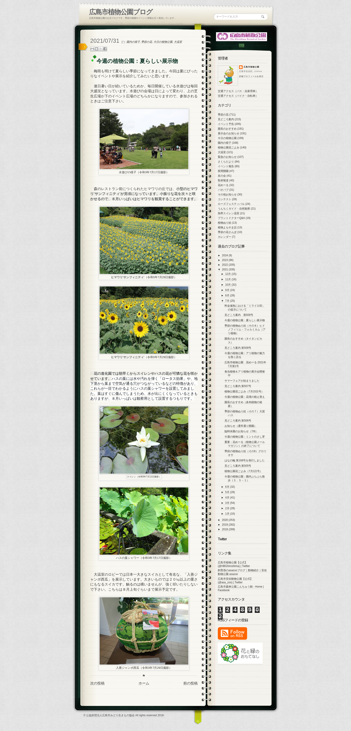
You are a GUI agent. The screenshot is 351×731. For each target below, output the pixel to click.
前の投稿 (190, 683)
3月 (227, 502)
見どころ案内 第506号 (238, 420)
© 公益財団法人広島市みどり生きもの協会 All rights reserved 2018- (124, 715)
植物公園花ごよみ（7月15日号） (244, 391)
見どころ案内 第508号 (238, 347)
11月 (228, 279)
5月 (227, 492)
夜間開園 (223, 171)
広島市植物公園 (251, 67)
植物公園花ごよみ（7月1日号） (243, 471)
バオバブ (223, 189)
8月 (227, 295)
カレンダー (224, 236)
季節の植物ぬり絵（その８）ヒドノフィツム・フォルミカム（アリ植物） (245, 329)
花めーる (223, 185)
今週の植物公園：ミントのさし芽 (245, 436)
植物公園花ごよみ (228, 147)
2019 (225, 524)
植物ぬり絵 (224, 222)
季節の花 (146, 41)
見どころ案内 (226, 119)
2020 (225, 520)
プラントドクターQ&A (231, 218)
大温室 (178, 41)
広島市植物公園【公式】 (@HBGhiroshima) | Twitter (234, 564)
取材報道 (223, 180)
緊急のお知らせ (227, 156)
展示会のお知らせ (228, 133)
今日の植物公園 (163, 41)
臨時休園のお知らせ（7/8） (241, 431)
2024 (225, 255)
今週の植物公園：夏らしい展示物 (245, 320)
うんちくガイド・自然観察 (234, 208)
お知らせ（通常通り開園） (241, 425)
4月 (227, 497)
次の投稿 (97, 683)
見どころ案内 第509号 (239, 314)
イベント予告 (226, 124)
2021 (225, 269)
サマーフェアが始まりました (242, 380)
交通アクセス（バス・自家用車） (238, 91)
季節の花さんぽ (227, 232)
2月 (227, 508)
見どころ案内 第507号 (238, 386)
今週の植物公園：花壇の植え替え (245, 396)
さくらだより (226, 161)
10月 (228, 284)
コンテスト (224, 199)
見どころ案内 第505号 (238, 465)
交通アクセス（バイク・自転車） (238, 95)
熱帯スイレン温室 (228, 213)
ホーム (144, 683)
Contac (241, 45)
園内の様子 (133, 41)
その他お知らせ (227, 194)
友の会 (222, 175)
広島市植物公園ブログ (120, 12)
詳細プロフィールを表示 (251, 76)
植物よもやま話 (227, 227)
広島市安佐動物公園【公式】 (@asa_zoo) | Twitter (235, 580)
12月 (228, 274)
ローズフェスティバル (231, 203)
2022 (225, 264)
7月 (227, 300)
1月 (227, 513)
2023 (225, 260)
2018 (225, 529)
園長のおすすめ (227, 128)
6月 (227, 486)
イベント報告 (226, 166)
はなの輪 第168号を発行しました (245, 460)
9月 (227, 290)
